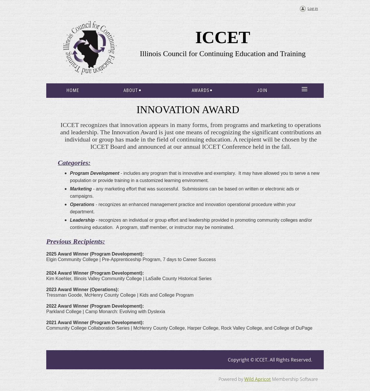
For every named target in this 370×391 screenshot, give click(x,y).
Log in (313, 8)
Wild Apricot (257, 379)
